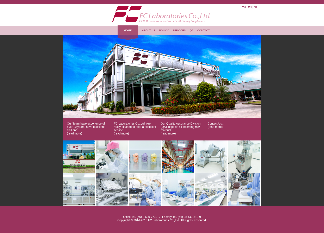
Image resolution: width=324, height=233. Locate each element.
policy (164, 30)
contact (203, 30)
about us (148, 30)
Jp (255, 7)
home (128, 30)
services (179, 30)
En (250, 7)
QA (191, 30)
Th (244, 7)
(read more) (74, 133)
